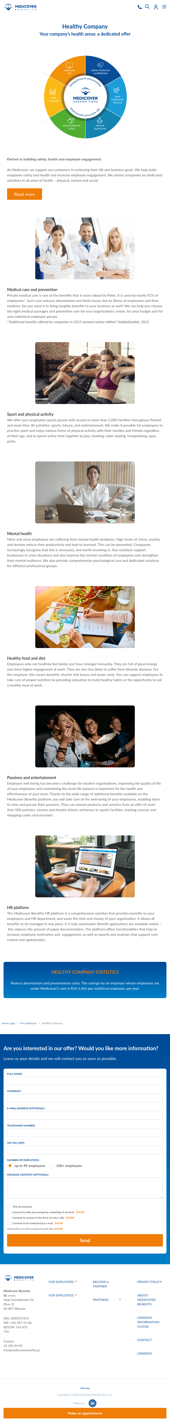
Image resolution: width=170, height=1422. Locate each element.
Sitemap (85, 1388)
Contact (144, 1340)
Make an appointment (85, 1413)
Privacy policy (149, 1282)
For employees (61, 1295)
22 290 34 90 (13, 1346)
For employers (61, 1282)
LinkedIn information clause (148, 1322)
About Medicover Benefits (146, 1299)
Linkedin (144, 1353)
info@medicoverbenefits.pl (22, 1350)
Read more (24, 194)
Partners (100, 1300)
